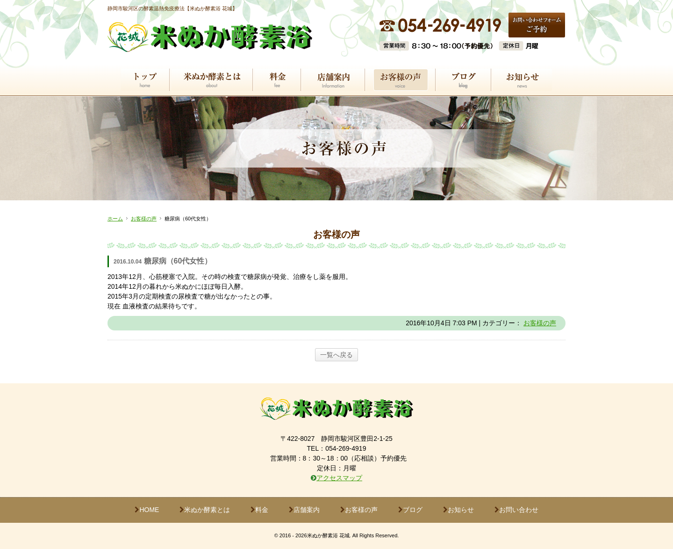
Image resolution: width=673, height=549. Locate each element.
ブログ (410, 509)
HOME (147, 509)
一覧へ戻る (336, 355)
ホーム (115, 218)
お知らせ (458, 509)
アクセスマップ (339, 478)
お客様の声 (144, 218)
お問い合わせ (516, 509)
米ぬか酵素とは (204, 509)
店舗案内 (304, 509)
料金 (259, 509)
